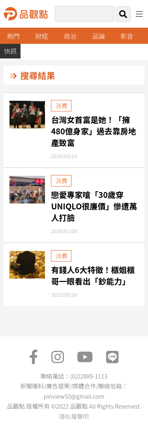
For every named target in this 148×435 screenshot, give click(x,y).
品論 (98, 36)
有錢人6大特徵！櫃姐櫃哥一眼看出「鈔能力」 (93, 275)
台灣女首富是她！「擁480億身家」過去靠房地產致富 (93, 131)
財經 (42, 36)
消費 (61, 106)
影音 (126, 36)
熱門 (13, 36)
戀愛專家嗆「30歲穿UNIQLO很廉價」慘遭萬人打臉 (94, 206)
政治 (70, 36)
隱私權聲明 (74, 416)
